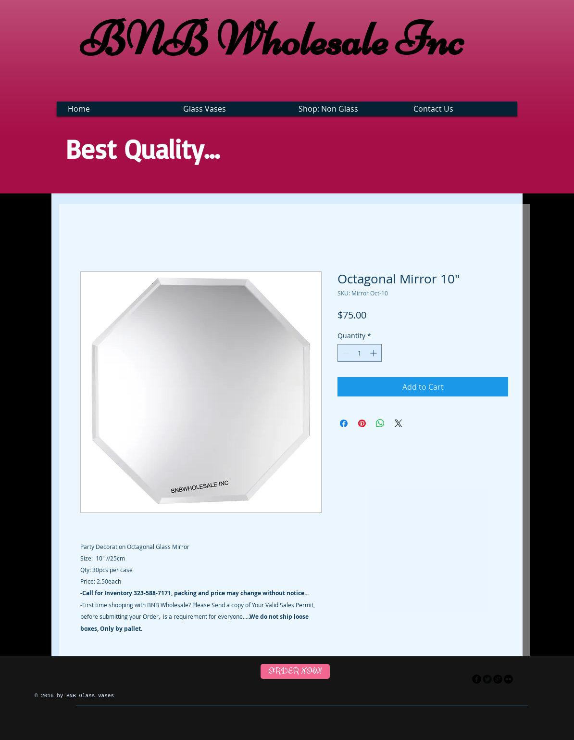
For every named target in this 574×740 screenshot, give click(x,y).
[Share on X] (398, 423)
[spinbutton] (359, 352)
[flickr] (508, 679)
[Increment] (374, 352)
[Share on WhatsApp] (380, 423)
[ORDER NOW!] (295, 671)
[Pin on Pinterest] (362, 423)
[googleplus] (497, 679)
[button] (231, 109)
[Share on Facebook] (343, 423)
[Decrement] (345, 352)
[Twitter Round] (487, 679)
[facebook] (476, 679)
